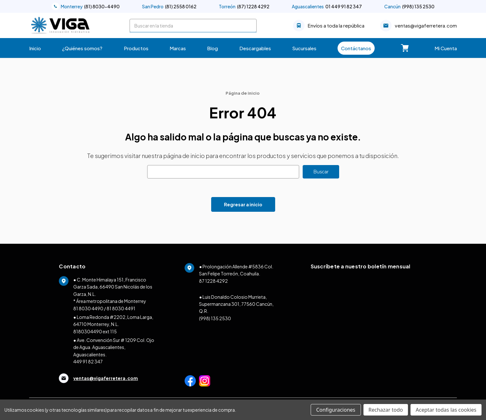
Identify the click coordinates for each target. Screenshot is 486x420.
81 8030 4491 (121, 308)
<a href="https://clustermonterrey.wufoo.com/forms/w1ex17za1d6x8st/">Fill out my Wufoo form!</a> (369, 330)
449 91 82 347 (88, 361)
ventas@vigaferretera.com (418, 25)
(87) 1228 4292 (244, 6)
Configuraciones (335, 409)
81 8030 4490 (88, 308)
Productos (136, 48)
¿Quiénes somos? (82, 48)
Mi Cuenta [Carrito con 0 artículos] (445, 48)
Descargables (255, 48)
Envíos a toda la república (328, 25)
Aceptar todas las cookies (446, 409)
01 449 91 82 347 (327, 6)
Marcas (178, 48)
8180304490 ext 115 (95, 331)
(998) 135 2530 (409, 6)
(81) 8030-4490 (86, 6)
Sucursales (304, 48)
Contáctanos (356, 48)
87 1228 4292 (213, 281)
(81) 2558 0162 (169, 6)
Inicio (35, 48)
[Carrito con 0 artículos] (404, 48)
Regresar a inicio (243, 204)
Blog (212, 48)
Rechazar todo (386, 409)
